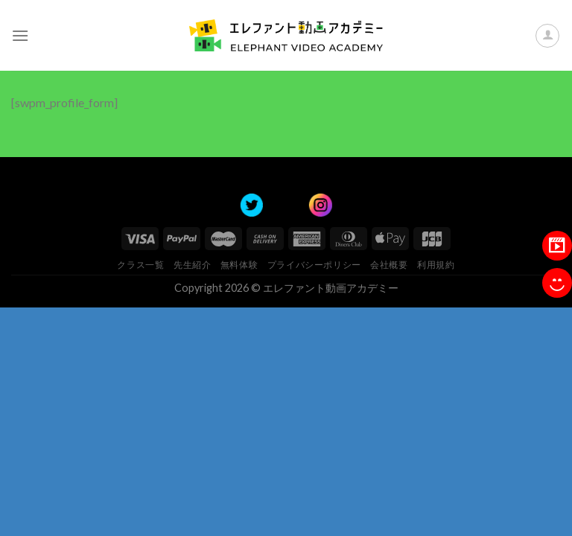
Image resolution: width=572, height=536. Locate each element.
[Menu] (20, 35)
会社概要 (388, 264)
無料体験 (239, 264)
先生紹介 (192, 264)
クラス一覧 (140, 264)
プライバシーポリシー (314, 264)
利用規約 (435, 264)
